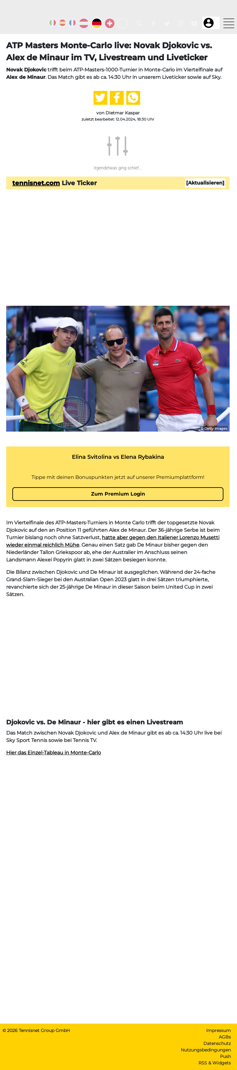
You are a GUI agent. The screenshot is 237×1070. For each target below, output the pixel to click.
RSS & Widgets (214, 1063)
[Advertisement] (118, 257)
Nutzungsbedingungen (206, 1050)
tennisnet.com (36, 183)
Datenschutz (217, 1043)
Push (225, 1056)
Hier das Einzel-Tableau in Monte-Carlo (53, 753)
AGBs (225, 1037)
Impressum (218, 1030)
